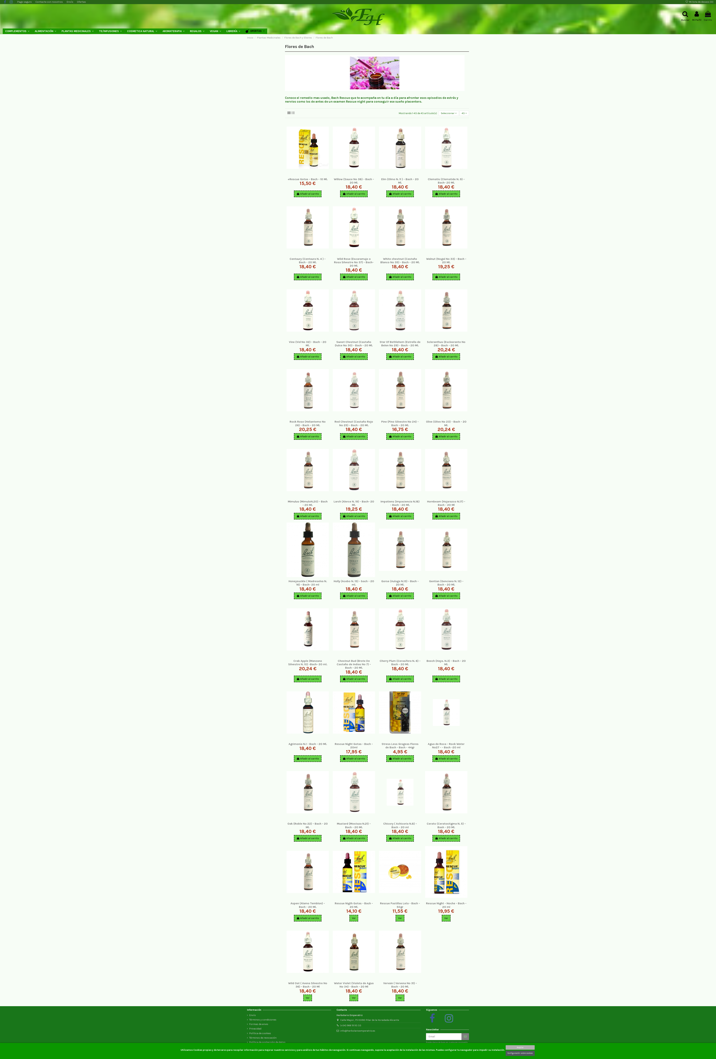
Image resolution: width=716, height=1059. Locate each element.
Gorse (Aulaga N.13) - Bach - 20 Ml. (400, 582)
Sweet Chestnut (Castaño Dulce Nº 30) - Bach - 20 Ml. (354, 343)
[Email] (443, 1036)
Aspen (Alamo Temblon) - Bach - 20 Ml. (308, 905)
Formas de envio (258, 1024)
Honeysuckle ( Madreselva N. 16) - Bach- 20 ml (308, 582)
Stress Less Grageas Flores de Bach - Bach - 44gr (400, 745)
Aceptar (520, 1047)
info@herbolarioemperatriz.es (357, 1030)
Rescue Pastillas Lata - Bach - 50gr (400, 905)
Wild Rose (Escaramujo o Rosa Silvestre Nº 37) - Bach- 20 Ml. (354, 262)
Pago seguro (24, 1)
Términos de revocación (263, 1037)
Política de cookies (260, 1033)
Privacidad (255, 1028)
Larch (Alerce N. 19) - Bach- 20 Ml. (354, 503)
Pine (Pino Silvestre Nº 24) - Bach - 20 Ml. (400, 423)
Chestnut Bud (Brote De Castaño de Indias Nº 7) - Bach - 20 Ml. (354, 664)
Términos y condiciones (262, 1019)
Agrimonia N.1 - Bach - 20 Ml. (308, 744)
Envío (70, 1)
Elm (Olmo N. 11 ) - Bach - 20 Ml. (400, 180)
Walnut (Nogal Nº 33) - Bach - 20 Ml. (446, 260)
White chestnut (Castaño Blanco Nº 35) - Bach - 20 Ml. (400, 260)
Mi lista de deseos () (699, 1)
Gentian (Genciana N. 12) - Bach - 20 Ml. (446, 582)
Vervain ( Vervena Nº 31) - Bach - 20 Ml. (400, 984)
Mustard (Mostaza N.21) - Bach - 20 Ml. (354, 825)
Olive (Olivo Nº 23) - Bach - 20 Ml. (446, 423)
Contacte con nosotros (49, 1)
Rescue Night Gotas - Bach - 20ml (354, 745)
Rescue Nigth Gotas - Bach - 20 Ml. (354, 905)
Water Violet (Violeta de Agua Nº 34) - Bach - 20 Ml (354, 984)
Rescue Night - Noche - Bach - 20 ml (446, 905)
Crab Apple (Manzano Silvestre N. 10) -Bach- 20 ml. (307, 662)
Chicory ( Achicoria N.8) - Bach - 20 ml (400, 825)
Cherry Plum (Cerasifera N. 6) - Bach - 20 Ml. (400, 662)
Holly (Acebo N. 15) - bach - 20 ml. (354, 582)
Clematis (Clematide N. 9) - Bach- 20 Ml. (446, 180)
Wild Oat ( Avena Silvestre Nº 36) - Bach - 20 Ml (307, 984)
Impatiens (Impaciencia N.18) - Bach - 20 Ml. (400, 503)
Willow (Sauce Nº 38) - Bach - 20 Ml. (354, 180)
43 (464, 113)
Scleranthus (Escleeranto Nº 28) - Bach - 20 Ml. (446, 343)
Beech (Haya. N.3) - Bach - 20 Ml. (446, 662)
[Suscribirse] (465, 1036)
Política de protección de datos (267, 1042)
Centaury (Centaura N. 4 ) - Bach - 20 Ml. (308, 260)
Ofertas (81, 1)
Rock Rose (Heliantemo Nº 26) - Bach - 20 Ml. (308, 423)
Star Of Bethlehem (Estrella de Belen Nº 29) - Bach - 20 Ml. (400, 343)
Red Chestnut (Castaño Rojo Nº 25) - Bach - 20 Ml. (354, 423)
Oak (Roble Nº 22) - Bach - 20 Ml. (307, 825)
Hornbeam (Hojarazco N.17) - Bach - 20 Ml (446, 503)
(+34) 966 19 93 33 (350, 1025)
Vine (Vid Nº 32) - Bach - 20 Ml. (307, 343)
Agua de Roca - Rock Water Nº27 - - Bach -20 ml (446, 745)
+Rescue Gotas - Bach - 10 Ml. (308, 179)
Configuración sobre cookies (520, 1053)
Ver (354, 918)
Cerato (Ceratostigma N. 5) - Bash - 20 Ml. (446, 825)
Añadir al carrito (307, 193)
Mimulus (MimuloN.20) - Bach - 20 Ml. (308, 503)
